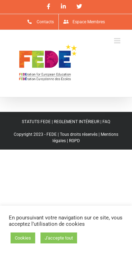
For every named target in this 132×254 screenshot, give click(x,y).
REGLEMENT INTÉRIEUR (76, 121)
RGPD (74, 140)
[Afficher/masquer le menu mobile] (117, 40)
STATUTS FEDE (36, 121)
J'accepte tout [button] (59, 238)
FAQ (106, 121)
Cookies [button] (23, 238)
